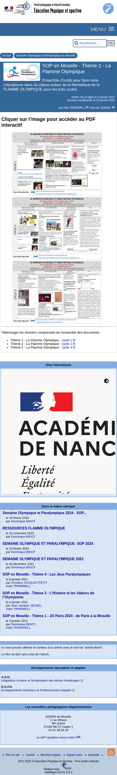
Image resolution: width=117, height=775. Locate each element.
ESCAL (61, 772)
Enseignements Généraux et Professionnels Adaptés (36, 690)
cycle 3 (67, 347)
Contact (29, 754)
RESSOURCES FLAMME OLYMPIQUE (33, 528)
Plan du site (11, 754)
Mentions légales (49, 754)
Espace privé (73, 754)
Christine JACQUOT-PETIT (29, 582)
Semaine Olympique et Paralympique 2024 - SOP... (44, 513)
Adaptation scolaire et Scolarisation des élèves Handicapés (40, 680)
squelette (92, 754)
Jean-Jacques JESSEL (26, 605)
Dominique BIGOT (23, 521)
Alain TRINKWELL (74, 107)
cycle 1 (67, 340)
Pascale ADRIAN (100, 107)
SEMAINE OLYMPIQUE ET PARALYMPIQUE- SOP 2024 (47, 544)
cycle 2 (67, 344)
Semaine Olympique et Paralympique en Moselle (45, 55)
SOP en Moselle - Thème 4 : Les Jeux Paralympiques (46, 574)
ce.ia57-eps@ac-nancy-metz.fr (56, 737)
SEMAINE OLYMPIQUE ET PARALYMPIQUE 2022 (43, 559)
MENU (98, 29)
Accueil (6, 55)
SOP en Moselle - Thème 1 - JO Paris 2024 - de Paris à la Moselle (56, 616)
